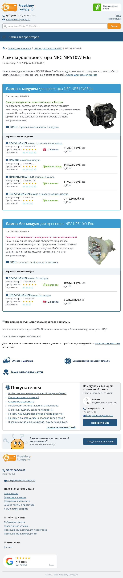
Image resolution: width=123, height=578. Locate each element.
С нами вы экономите (21, 401)
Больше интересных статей (61, 427)
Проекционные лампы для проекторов (25, 529)
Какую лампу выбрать (16, 508)
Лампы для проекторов (19, 48)
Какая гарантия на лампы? (23, 397)
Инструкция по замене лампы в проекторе (33, 405)
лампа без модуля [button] (27, 278)
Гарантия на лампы (15, 497)
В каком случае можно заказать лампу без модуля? (38, 421)
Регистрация (114, 18)
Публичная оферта (14, 522)
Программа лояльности (17, 500)
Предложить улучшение (100, 441)
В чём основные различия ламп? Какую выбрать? (37, 393)
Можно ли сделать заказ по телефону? (30, 409)
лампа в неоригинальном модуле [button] (37, 193)
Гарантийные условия (16, 525)
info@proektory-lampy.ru (16, 19)
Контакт (8, 547)
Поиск (114, 26)
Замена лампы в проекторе (19, 504)
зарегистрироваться (107, 343)
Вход (118, 15)
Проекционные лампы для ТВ (20, 533)
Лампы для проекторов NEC (48, 48)
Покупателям (11, 493)
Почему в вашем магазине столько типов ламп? (36, 417)
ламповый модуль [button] (23, 159)
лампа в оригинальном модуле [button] (34, 142)
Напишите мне (100, 422)
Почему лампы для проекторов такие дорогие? (35, 413)
